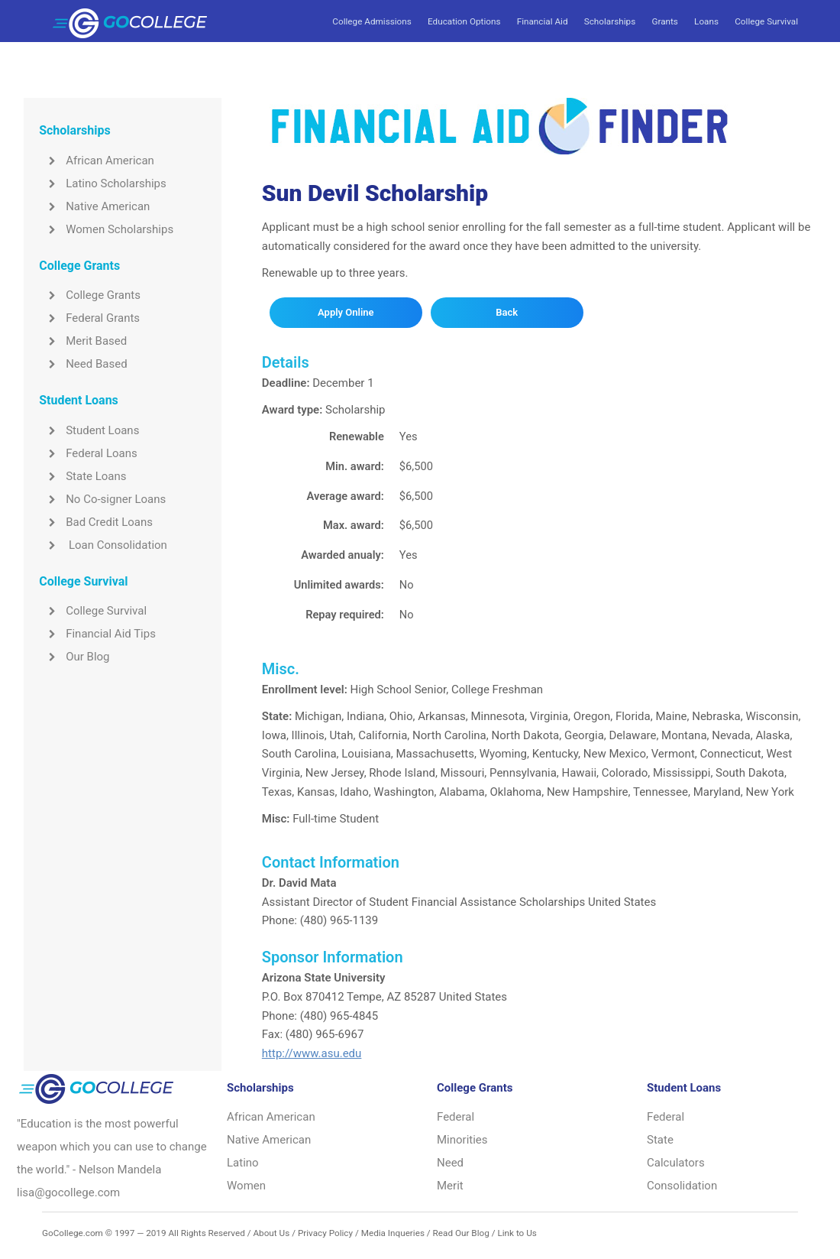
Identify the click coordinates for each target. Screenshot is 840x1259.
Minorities (462, 1140)
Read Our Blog (461, 1233)
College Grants (90, 295)
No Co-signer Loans (102, 499)
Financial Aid (542, 21)
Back (507, 312)
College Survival (766, 21)
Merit (450, 1185)
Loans (706, 21)
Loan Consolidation (103, 545)
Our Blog (74, 657)
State (660, 1140)
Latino (243, 1163)
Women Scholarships (106, 229)
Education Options (464, 21)
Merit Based (83, 341)
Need (450, 1163)
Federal (455, 1117)
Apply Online (345, 312)
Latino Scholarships (102, 183)
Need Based (83, 364)
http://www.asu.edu (312, 1053)
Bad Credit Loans (96, 522)
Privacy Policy (325, 1233)
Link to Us (516, 1233)
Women (246, 1185)
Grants (664, 21)
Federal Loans (88, 453)
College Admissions (371, 21)
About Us (271, 1233)
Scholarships (609, 21)
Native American (94, 206)
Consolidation (682, 1185)
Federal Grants (89, 318)
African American (96, 160)
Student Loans (89, 430)
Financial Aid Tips (97, 634)
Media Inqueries (393, 1233)
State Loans (82, 476)
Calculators (676, 1163)
